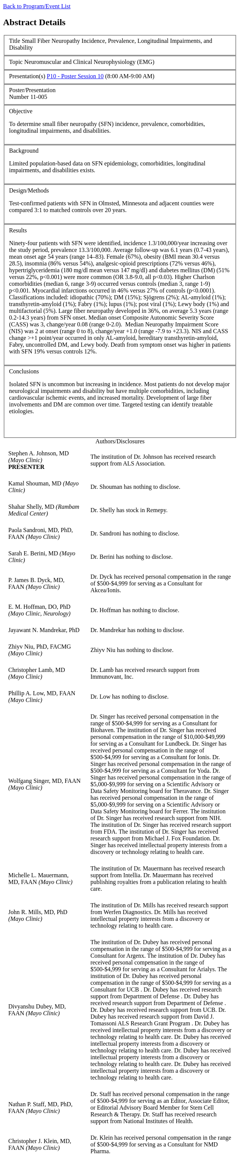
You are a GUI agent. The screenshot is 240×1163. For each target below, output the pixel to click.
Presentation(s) (27, 76)
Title (14, 41)
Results (18, 230)
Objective (20, 111)
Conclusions (24, 371)
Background (23, 150)
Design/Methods (29, 190)
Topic (16, 62)
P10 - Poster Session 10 (75, 76)
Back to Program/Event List (36, 6)
